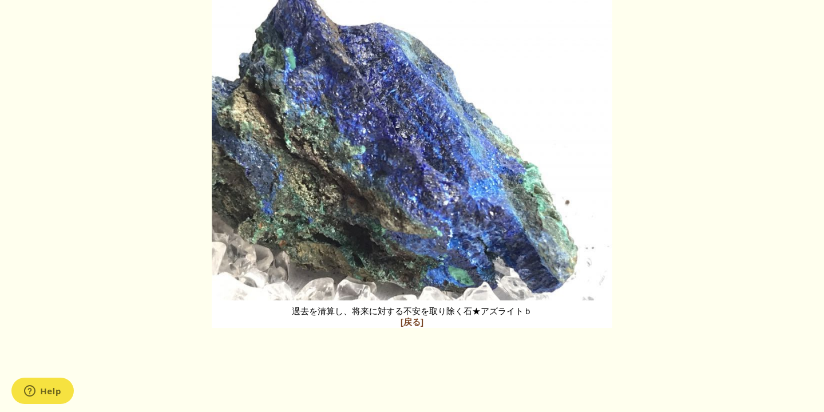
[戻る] (412, 322)
